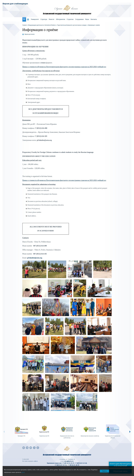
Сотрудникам (79, 19)
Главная (24, 25)
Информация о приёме (94, 25)
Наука (87, 19)
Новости (51, 19)
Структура (43, 19)
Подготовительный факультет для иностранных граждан (71, 25)
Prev (4, 432)
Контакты (94, 19)
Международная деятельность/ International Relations (42, 25)
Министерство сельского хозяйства (90, 436)
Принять (104, 471)
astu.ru (36, 461)
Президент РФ (21, 436)
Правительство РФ (44, 436)
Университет (35, 19)
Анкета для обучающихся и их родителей (120, 464)
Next (129, 432)
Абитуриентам (60, 19)
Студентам (70, 19)
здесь (23, 472)
